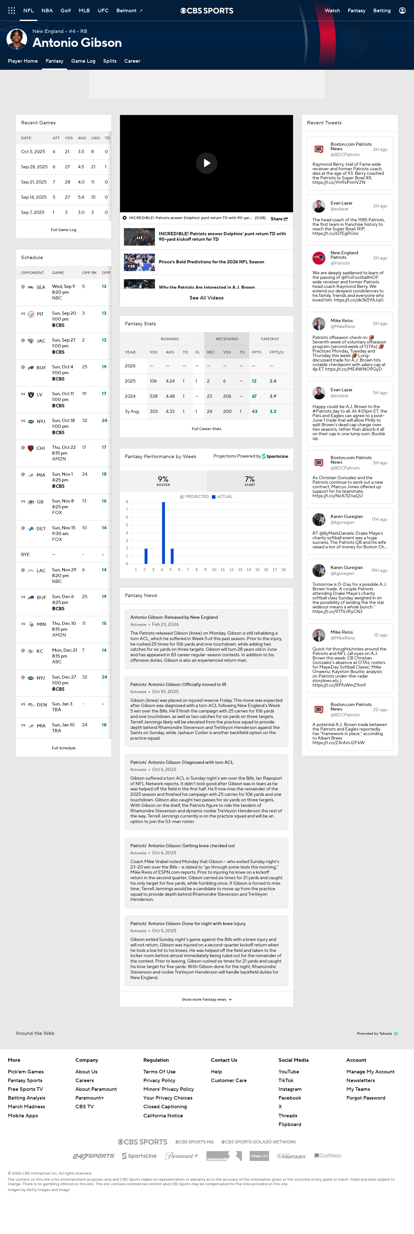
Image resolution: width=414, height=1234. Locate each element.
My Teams (358, 1089)
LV (39, 395)
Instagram (290, 1089)
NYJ (41, 422)
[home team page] (30, 287)
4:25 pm (64, 477)
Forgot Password (366, 1098)
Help (216, 1072)
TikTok (285, 1080)
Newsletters (360, 1080)
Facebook (289, 1098)
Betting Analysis (26, 1098)
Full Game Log (63, 229)
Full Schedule (64, 748)
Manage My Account (370, 1072)
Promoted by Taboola (377, 1033)
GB (40, 502)
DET (41, 529)
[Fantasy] (54, 61)
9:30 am (64, 531)
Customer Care (229, 1080)
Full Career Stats (206, 429)
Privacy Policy (159, 1080)
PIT (40, 314)
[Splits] (109, 61)
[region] (206, 163)
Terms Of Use (159, 1072)
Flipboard (289, 1124)
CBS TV (84, 1106)
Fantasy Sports (25, 1080)
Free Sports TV (25, 1089)
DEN (42, 705)
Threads (287, 1116)
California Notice (163, 1116)
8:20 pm (64, 289)
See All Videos (206, 298)
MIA (41, 475)
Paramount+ (89, 1098)
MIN (41, 625)
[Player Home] (23, 61)
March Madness (26, 1106)
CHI (41, 448)
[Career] (132, 61)
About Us (86, 1072)
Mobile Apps (23, 1116)
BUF (41, 368)
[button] (206, 163)
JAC (41, 341)
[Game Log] (83, 61)
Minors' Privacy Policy (168, 1089)
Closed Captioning (165, 1106)
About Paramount (96, 1089)
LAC (41, 571)
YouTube (288, 1072)
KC (40, 651)
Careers (84, 1080)
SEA (41, 287)
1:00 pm (64, 316)
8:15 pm (64, 450)
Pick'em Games (26, 1072)
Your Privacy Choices (167, 1098)
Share (277, 219)
